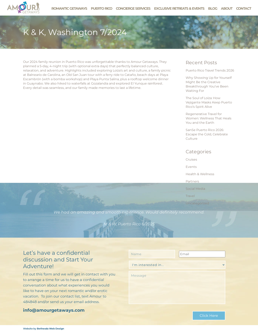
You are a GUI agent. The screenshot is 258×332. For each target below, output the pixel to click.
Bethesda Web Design (50, 328)
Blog (212, 8)
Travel (190, 196)
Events (191, 167)
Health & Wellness (200, 174)
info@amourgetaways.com (54, 310)
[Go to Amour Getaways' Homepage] (23, 12)
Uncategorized (197, 203)
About (226, 8)
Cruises (191, 159)
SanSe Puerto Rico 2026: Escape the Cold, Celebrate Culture (207, 134)
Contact (243, 8)
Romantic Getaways (69, 8)
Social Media (195, 189)
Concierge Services (133, 8)
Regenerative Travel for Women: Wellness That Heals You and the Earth (208, 118)
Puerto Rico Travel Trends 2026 (210, 70)
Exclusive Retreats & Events (179, 8)
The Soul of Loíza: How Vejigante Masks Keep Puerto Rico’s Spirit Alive (209, 102)
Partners (192, 181)
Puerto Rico (101, 8)
